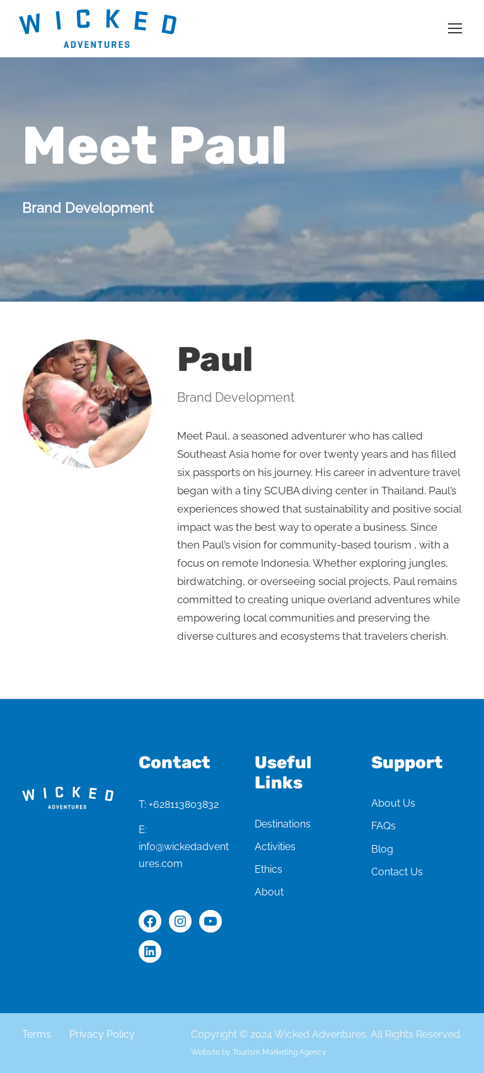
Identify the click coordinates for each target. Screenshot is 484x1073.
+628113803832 (184, 804)
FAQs (383, 826)
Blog (382, 849)
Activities (275, 847)
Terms (36, 1034)
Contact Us (397, 872)
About (269, 892)
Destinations (283, 824)
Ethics (268, 869)
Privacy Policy (102, 1034)
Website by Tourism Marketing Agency (258, 1052)
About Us (393, 803)
